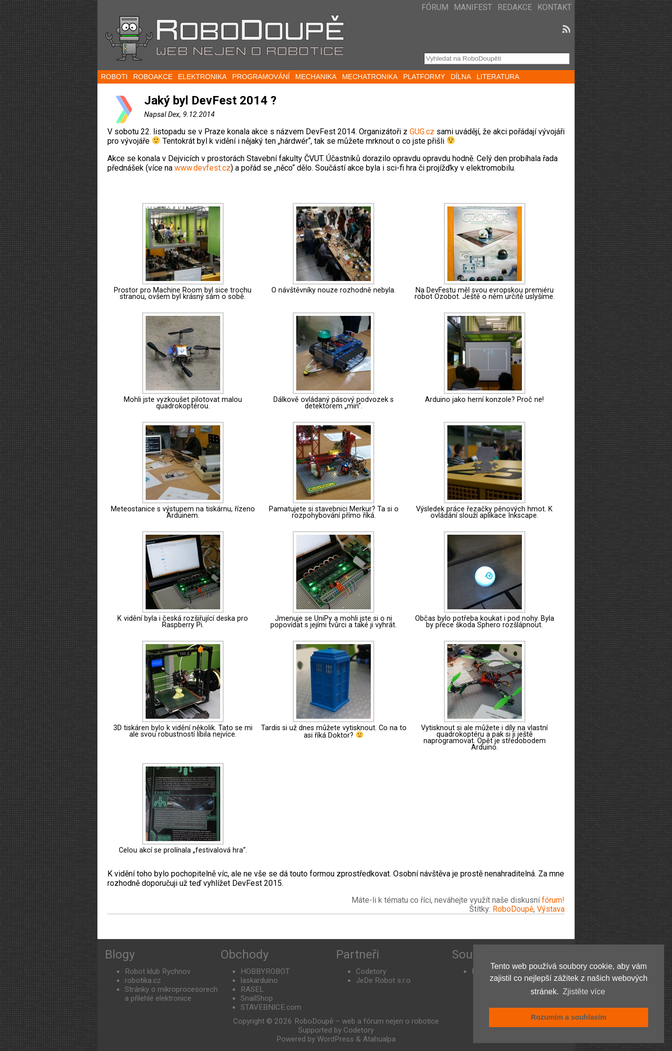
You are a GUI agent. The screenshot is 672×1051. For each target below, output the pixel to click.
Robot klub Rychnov (157, 971)
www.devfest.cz (202, 168)
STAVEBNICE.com (271, 1007)
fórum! (553, 900)
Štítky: (481, 909)
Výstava (551, 909)
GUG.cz (422, 131)
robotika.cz (143, 980)
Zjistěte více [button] (584, 991)
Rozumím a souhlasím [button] (568, 1017)
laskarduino (259, 980)
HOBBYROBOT (265, 971)
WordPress (335, 1039)
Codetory (371, 971)
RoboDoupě (513, 909)
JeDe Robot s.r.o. (384, 980)
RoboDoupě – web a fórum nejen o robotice (366, 1021)
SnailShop (257, 998)
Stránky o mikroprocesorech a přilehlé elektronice (171, 994)
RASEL (252, 989)
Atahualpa (379, 1039)
